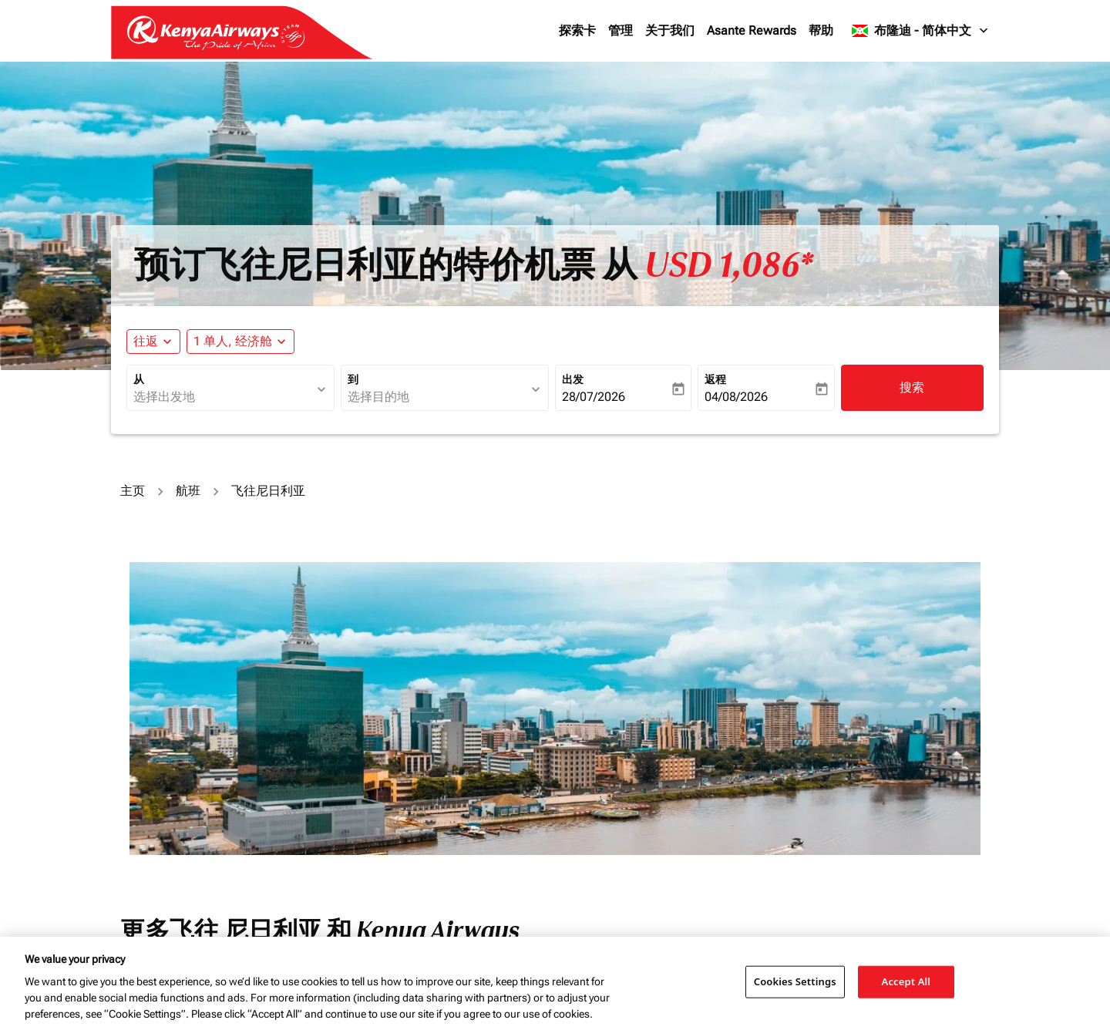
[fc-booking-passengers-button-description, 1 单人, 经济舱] (232, 341)
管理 (620, 30)
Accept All (906, 981)
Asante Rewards (751, 30)
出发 (573, 379)
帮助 (821, 30)
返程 (715, 379)
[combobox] (222, 397)
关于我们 (670, 30)
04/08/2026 (736, 396)
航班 (188, 490)
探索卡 (577, 30)
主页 (132, 490)
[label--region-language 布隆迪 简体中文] (921, 31)
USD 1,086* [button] (728, 265)
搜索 (912, 387)
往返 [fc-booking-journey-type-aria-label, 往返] (145, 341)
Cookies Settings (795, 981)
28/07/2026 (593, 396)
